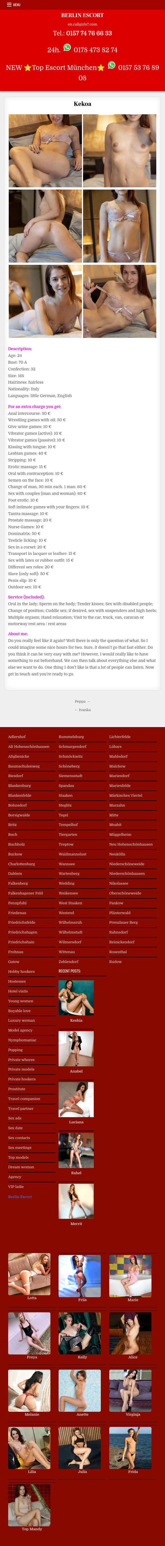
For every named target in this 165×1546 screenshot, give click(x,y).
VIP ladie (16, 1187)
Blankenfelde (19, 795)
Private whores (21, 1060)
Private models (21, 1069)
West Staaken (70, 903)
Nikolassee (118, 883)
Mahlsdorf (118, 756)
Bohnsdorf (17, 805)
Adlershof (17, 737)
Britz (12, 825)
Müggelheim (120, 834)
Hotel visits (18, 991)
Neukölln (117, 854)
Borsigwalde (19, 815)
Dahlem (15, 873)
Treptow (66, 844)
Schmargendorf (72, 746)
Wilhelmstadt (70, 932)
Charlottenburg (21, 864)
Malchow (117, 766)
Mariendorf (119, 776)
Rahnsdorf (118, 932)
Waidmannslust (72, 854)
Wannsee (67, 864)
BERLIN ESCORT (82, 15)
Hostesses (17, 981)
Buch (12, 834)
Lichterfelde (120, 737)
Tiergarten (68, 834)
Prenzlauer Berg (123, 922)
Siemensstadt (70, 776)
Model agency (20, 1030)
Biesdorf (15, 776)
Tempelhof (68, 825)
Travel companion (24, 1099)
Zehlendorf (68, 962)
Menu (17, 4)
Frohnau (15, 952)
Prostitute (16, 1089)
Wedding (66, 883)
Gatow (13, 962)
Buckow (15, 854)
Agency (14, 1177)
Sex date (15, 1128)
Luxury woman (21, 1020)
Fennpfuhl (17, 903)
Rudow (115, 962)
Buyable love (19, 1011)
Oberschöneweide (125, 893)
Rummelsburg (71, 737)
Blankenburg (19, 786)
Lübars (115, 746)
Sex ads (14, 1118)
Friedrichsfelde (21, 922)
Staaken (65, 795)
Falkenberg (18, 883)
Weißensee (68, 893)
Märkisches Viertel (125, 795)
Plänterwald (119, 913)
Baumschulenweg (24, 766)
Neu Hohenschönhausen (131, 844)
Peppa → (82, 701)
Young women (20, 1001)
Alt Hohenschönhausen (28, 746)
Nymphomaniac (22, 1040)
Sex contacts (19, 1138)
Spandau (66, 786)
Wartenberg (69, 873)
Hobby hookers (21, 971)
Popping (15, 1050)
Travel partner (21, 1108)
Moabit (115, 825)
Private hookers (22, 1079)
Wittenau (67, 952)
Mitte (114, 815)
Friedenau (17, 913)
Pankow (116, 903)
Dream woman (21, 1167)
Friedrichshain (21, 942)
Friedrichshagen (22, 932)
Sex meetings (20, 1148)
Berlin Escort (20, 1197)
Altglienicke (18, 756)
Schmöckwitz (71, 756)
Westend (66, 913)
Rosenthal (118, 952)
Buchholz (16, 844)
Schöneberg (69, 766)
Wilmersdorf (70, 942)
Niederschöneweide (126, 864)
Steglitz (65, 805)
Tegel (63, 815)
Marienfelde (120, 786)
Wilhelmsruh (70, 922)
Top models (18, 1157)
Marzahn (117, 805)
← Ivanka (82, 710)
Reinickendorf (121, 942)
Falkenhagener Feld (25, 893)
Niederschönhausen (127, 873)
